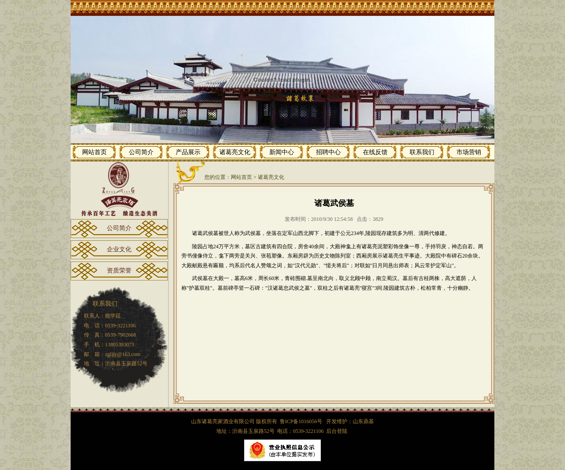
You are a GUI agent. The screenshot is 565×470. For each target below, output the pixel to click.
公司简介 (141, 152)
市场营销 (468, 152)
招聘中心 (328, 152)
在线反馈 (375, 152)
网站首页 (94, 152)
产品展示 (188, 152)
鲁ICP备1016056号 (302, 421)
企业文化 (119, 249)
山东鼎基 (363, 421)
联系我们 (422, 152)
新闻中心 (281, 152)
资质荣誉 (119, 270)
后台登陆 (336, 431)
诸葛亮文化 (234, 152)
